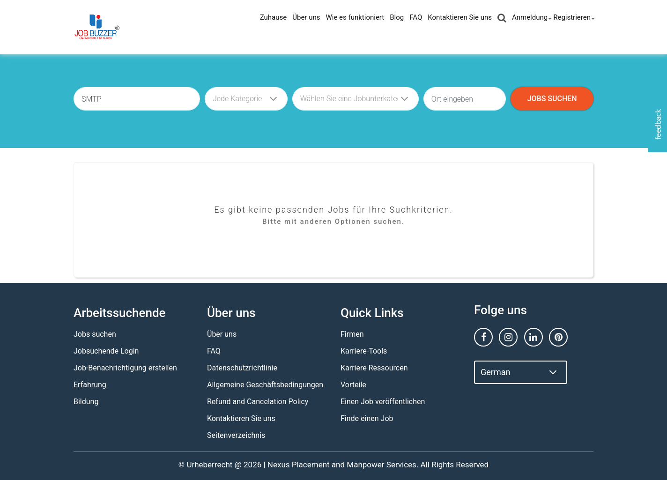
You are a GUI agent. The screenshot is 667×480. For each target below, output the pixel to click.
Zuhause (273, 17)
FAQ (415, 17)
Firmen (352, 334)
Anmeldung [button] (530, 17)
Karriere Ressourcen (374, 367)
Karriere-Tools (364, 351)
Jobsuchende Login (106, 351)
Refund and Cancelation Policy (257, 401)
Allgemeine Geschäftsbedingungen (265, 384)
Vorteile (353, 384)
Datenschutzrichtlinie (242, 367)
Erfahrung (90, 384)
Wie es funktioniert (355, 17)
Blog (397, 17)
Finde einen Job (367, 418)
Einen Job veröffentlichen (383, 401)
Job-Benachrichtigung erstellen (125, 367)
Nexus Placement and (306, 464)
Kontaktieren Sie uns (460, 17)
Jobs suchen (95, 334)
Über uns (306, 17)
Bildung (86, 401)
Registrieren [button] (572, 17)
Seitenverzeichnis (236, 435)
